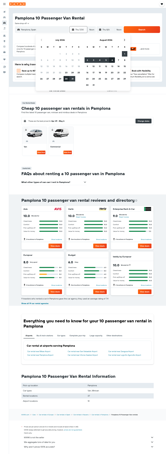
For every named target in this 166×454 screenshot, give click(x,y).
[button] (4, 4)
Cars (34, 415)
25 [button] (79, 72)
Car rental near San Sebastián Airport (82, 351)
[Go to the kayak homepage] (17, 4)
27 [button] (48, 78)
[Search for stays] (4, 17)
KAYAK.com (25, 415)
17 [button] (72, 66)
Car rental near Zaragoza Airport (121, 351)
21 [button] (54, 72)
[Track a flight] (4, 46)
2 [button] (66, 54)
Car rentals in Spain (63, 415)
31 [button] (73, 78)
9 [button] (66, 60)
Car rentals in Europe (46, 415)
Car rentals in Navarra (80, 415)
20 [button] (47, 72)
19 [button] (41, 72)
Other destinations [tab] (114, 335)
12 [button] (41, 66)
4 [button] (78, 54)
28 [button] (54, 78)
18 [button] (79, 66)
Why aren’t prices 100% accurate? (89, 446)
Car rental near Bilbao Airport (38, 351)
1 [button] (124, 54)
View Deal (41, 152)
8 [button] (60, 60)
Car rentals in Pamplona (100, 415)
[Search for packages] (4, 28)
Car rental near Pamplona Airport (40, 355)
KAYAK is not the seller (89, 437)
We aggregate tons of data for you (89, 442)
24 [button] (72, 72)
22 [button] (60, 72)
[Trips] (4, 59)
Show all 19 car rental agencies (35, 303)
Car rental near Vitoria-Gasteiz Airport (83, 355)
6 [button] (47, 60)
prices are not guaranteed (73, 430)
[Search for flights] (4, 12)
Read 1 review (81, 217)
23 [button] (66, 72)
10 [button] (72, 60)
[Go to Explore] (4, 41)
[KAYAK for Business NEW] (4, 52)
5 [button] (41, 60)
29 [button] (60, 78)
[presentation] (136, 200)
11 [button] (78, 60)
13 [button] (48, 66)
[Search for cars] (4, 22)
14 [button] (54, 66)
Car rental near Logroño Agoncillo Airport (124, 355)
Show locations (56, 239)
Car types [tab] (61, 335)
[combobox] (22, 23)
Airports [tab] (29, 335)
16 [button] (66, 66)
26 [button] (41, 78)
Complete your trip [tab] (77, 335)
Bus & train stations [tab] (45, 335)
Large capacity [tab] (96, 335)
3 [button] (72, 54)
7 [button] (53, 60)
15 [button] (60, 66)
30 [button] (66, 78)
